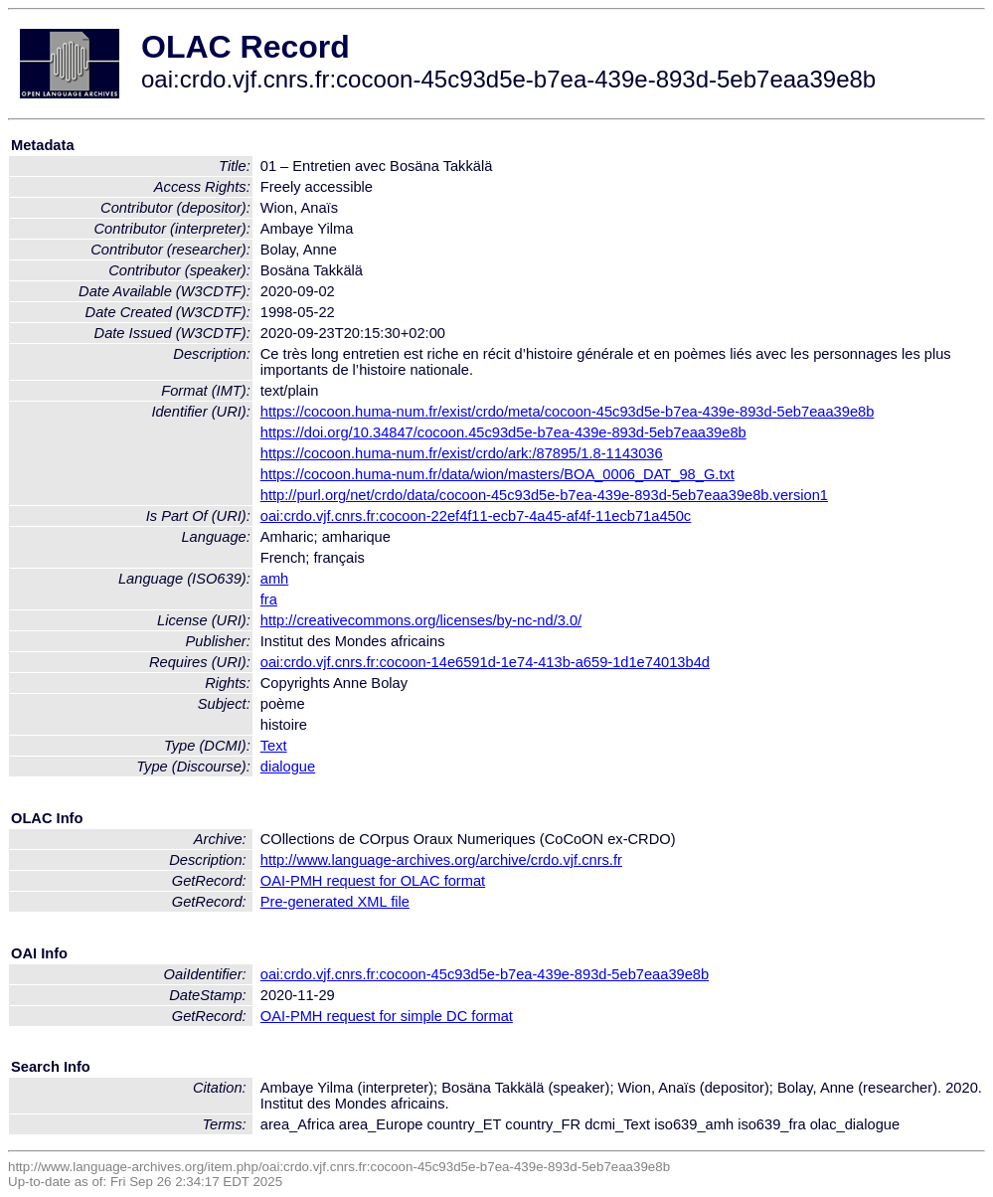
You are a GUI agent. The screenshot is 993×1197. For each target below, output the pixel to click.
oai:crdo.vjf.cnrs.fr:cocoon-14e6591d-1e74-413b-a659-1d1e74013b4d (485, 662)
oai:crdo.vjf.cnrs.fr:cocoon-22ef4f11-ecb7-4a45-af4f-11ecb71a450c (475, 516)
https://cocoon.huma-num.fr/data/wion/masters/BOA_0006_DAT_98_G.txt (497, 474)
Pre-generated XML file (335, 902)
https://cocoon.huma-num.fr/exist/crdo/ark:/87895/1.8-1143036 (461, 453)
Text (273, 746)
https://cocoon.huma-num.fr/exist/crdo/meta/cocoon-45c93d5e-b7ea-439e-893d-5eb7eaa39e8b (567, 412)
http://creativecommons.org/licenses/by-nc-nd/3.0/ (420, 620)
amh (274, 579)
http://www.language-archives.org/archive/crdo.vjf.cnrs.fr (441, 860)
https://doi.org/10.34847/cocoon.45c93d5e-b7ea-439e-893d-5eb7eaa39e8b (503, 432)
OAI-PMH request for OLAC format (372, 881)
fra (268, 599)
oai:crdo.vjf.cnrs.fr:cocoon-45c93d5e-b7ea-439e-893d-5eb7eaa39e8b (484, 974)
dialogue (287, 766)
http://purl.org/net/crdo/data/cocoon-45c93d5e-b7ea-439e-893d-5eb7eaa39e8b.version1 (544, 495)
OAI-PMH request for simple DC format (386, 1016)
